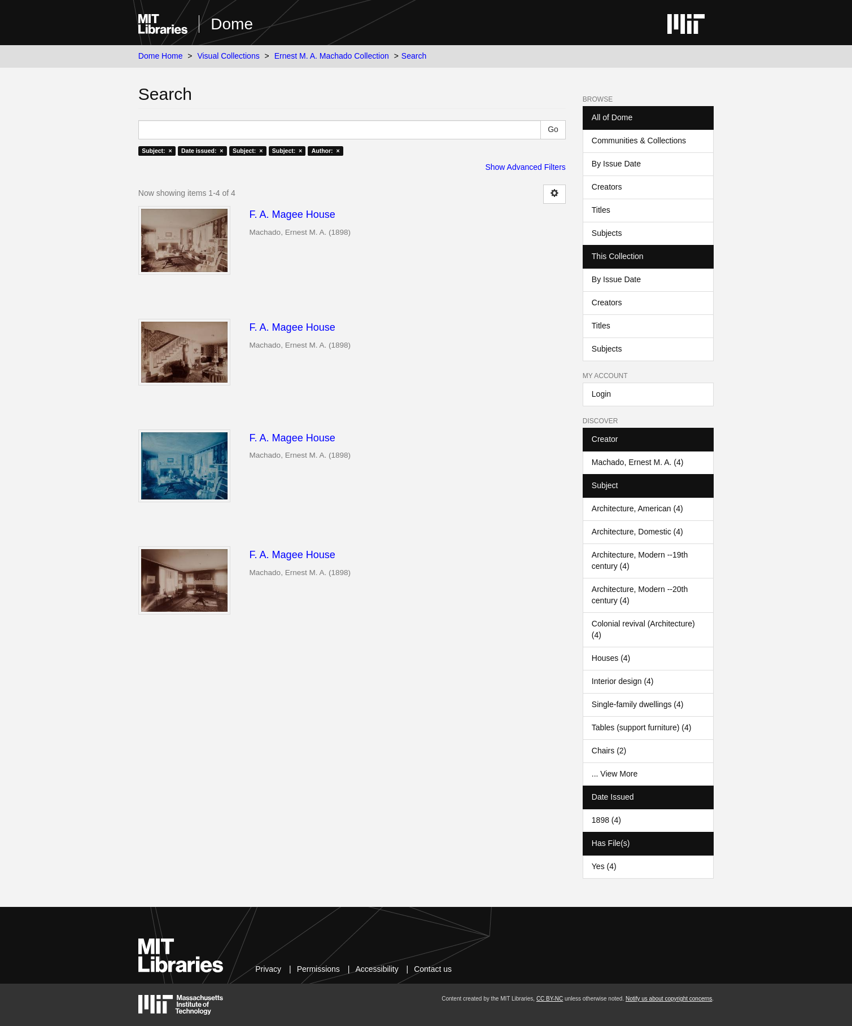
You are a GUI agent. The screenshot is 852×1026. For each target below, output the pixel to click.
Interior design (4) (623, 681)
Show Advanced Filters (525, 167)
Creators (607, 186)
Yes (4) (604, 866)
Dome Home (160, 55)
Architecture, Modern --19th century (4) (640, 560)
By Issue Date (616, 163)
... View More (614, 773)
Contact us (433, 969)
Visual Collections (228, 55)
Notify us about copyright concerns (669, 999)
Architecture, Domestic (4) (637, 531)
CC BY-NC (549, 999)
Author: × (326, 150)
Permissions (318, 969)
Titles (601, 209)
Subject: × (157, 150)
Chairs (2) (609, 750)
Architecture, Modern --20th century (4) (640, 595)
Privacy (268, 969)
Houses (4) (611, 658)
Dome (232, 24)
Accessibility (376, 969)
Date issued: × (202, 150)
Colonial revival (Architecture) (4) (643, 629)
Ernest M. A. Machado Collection (331, 55)
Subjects (607, 233)
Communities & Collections (639, 140)
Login (601, 393)
